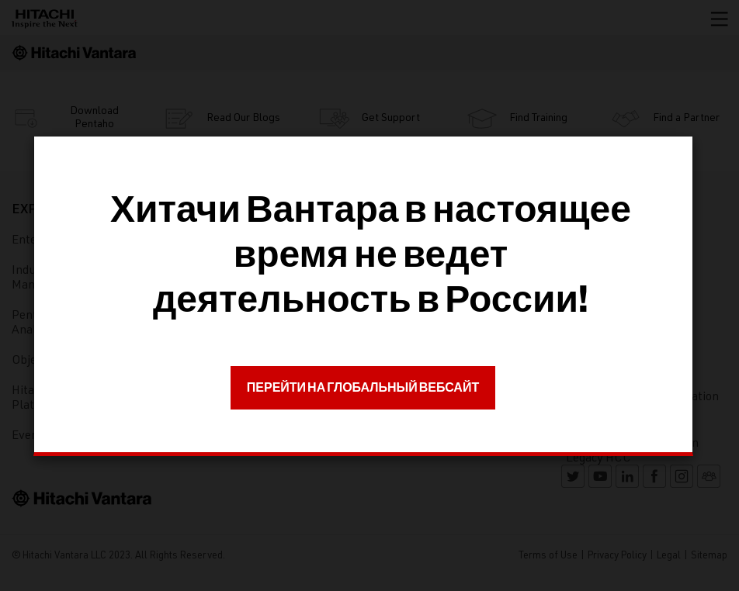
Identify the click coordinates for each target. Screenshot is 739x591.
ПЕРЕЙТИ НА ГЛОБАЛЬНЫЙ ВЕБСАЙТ (363, 387)
